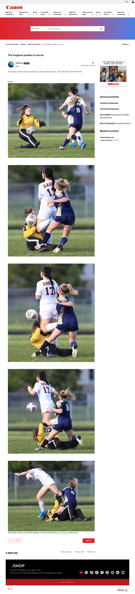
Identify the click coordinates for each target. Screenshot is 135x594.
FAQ (126, 2)
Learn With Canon (44, 13)
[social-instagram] (86, 572)
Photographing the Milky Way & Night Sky (114, 116)
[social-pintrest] (112, 572)
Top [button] (11, 589)
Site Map (33, 570)
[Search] (76, 28)
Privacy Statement (21, 570)
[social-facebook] (96, 572)
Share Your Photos (34, 44)
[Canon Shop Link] (17, 566)
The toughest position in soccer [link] (53, 44)
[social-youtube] (81, 572)
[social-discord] (123, 572)
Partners (39, 570)
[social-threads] (107, 572)
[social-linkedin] (117, 572)
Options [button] (125, 44)
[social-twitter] (102, 572)
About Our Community (57, 13)
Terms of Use (13, 570)
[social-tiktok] (91, 572)
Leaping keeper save (107, 137)
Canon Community (14, 7)
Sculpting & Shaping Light (115, 124)
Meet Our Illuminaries (10, 13)
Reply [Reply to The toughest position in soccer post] (88, 541)
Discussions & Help (24, 13)
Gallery (35, 13)
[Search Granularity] (39, 28)
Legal (28, 570)
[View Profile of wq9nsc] (19, 63)
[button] (10, 541)
